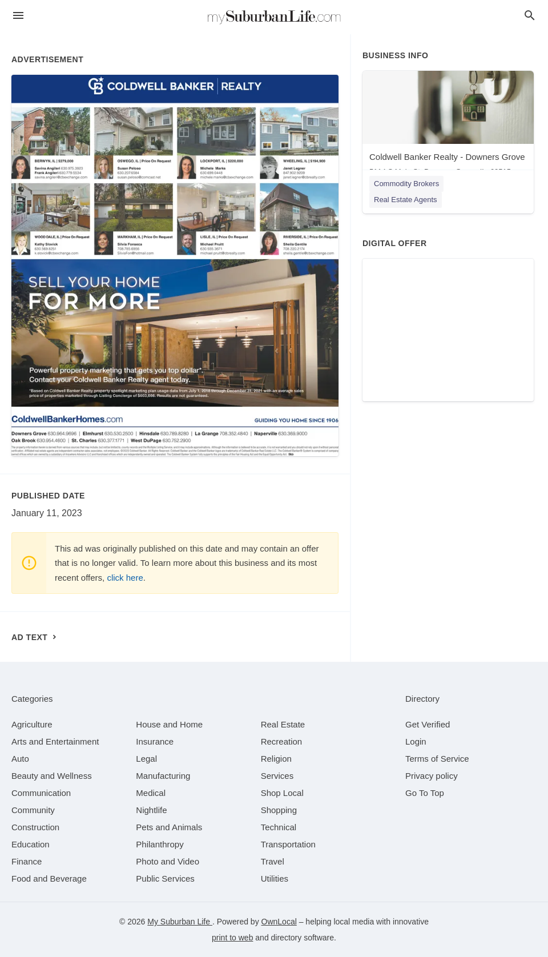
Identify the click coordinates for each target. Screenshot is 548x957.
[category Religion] (276, 758)
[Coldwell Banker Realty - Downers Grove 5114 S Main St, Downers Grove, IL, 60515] (448, 126)
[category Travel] (272, 861)
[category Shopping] (279, 810)
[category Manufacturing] (163, 776)
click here (125, 577)
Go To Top (424, 793)
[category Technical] (279, 827)
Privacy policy (431, 776)
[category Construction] (35, 827)
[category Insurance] (155, 741)
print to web (232, 937)
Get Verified (427, 724)
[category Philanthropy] (159, 844)
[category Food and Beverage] (49, 878)
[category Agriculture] (32, 724)
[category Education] (30, 844)
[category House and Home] (169, 724)
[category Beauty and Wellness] (51, 776)
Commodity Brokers (406, 183)
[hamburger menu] (18, 16)
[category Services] (277, 776)
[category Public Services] (165, 878)
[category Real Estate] (283, 724)
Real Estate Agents (405, 199)
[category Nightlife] (151, 810)
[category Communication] (41, 793)
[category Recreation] (282, 741)
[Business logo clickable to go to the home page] (274, 17)
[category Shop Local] (282, 793)
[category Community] (33, 810)
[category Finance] (26, 861)
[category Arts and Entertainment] (55, 741)
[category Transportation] (288, 844)
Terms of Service (437, 758)
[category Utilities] (274, 878)
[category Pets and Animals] (169, 827)
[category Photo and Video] (167, 861)
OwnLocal (279, 921)
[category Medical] (151, 793)
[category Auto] (20, 758)
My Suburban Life (179, 921)
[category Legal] (146, 758)
